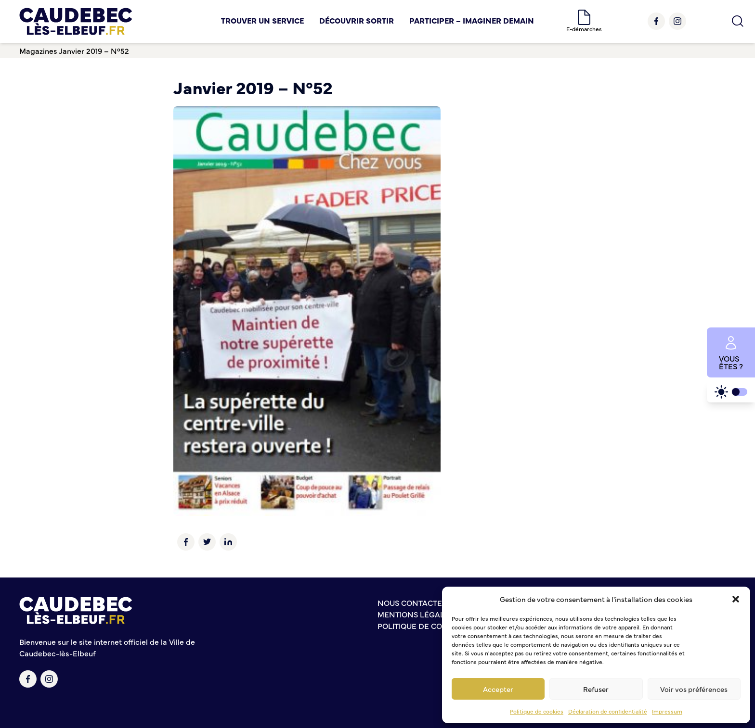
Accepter (498, 689)
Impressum (667, 711)
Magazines (38, 50)
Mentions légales (416, 614)
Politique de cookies (536, 711)
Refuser (596, 689)
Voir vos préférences (694, 689)
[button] (736, 599)
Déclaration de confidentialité (607, 711)
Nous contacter (412, 602)
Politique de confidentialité (438, 625)
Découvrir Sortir (356, 20)
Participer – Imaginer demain (471, 20)
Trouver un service (262, 20)
